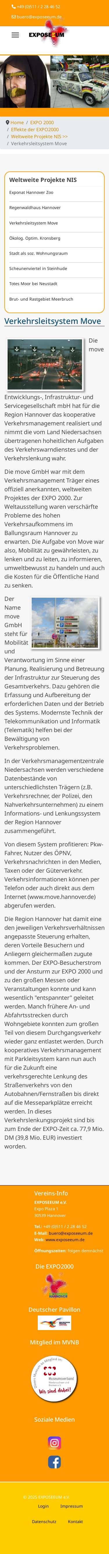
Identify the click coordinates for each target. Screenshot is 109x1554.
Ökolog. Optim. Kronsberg (34, 238)
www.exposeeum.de (65, 1239)
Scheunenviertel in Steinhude (38, 268)
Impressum (71, 1506)
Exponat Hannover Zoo (31, 192)
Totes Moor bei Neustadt (33, 283)
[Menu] (15, 35)
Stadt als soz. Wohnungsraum (38, 253)
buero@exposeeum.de (71, 1233)
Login (43, 1506)
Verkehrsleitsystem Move (33, 223)
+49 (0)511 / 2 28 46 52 (38, 6)
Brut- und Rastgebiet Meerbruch (41, 299)
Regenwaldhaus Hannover (35, 207)
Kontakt (75, 1521)
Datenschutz (44, 1521)
